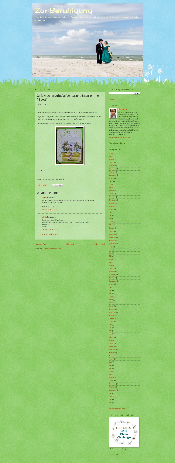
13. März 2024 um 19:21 (50, 229)
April (111, 153)
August (111, 178)
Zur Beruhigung (63, 10)
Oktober (111, 172)
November (112, 169)
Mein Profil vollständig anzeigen (119, 137)
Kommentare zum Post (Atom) (52, 249)
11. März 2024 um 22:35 (50, 210)
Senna (44, 197)
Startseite (70, 244)
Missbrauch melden (117, 409)
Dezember (112, 166)
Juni (110, 215)
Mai (110, 219)
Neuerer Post (40, 244)
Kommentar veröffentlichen (49, 234)
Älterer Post (99, 244)
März (111, 156)
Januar (111, 162)
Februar (111, 159)
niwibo (44, 217)
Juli (110, 181)
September (112, 175)
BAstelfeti (123, 109)
